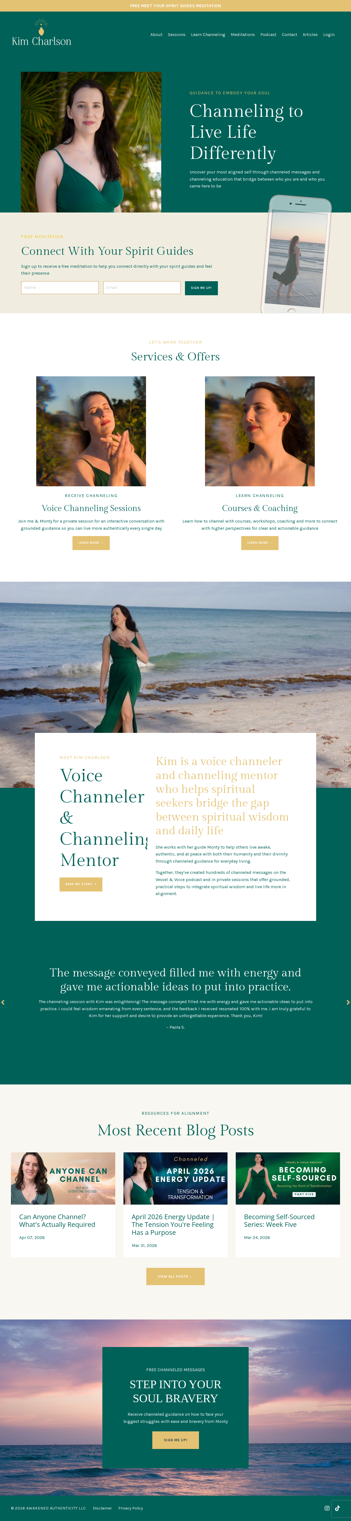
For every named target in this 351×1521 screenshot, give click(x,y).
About (156, 34)
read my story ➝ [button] (81, 884)
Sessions (177, 34)
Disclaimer (102, 1508)
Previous (2, 1003)
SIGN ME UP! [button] (201, 288)
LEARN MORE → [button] (91, 543)
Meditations (243, 34)
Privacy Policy (130, 1508)
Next (348, 1003)
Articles (310, 34)
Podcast (268, 34)
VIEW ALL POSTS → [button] (175, 1276)
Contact (289, 34)
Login (329, 34)
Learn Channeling (208, 34)
